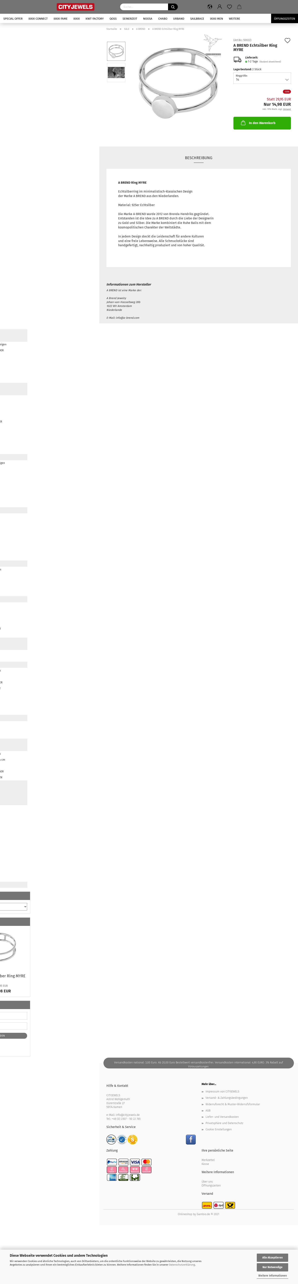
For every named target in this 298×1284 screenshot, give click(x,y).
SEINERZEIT (129, 18)
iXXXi (76, 18)
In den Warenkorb (257, 123)
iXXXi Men (216, 18)
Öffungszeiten (284, 18)
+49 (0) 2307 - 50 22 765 (126, 1119)
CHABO (162, 18)
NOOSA (147, 18)
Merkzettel (208, 1160)
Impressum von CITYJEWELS (222, 1091)
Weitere (234, 18)
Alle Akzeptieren (272, 1257)
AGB (208, 1110)
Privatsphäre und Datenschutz (224, 1123)
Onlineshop (185, 1214)
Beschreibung (198, 157)
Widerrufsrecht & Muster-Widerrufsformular (233, 1104)
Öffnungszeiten (211, 1185)
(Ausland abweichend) (270, 61)
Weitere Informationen (272, 1275)
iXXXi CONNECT (38, 18)
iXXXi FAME (61, 18)
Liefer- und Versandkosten (222, 1117)
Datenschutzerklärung (182, 1264)
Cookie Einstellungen (219, 1129)
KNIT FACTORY (95, 18)
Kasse (205, 1164)
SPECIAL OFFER (13, 18)
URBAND (178, 18)
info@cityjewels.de (128, 1115)
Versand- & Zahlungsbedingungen (227, 1098)
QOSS (113, 18)
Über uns (207, 1181)
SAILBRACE (197, 18)
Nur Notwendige (272, 1267)
